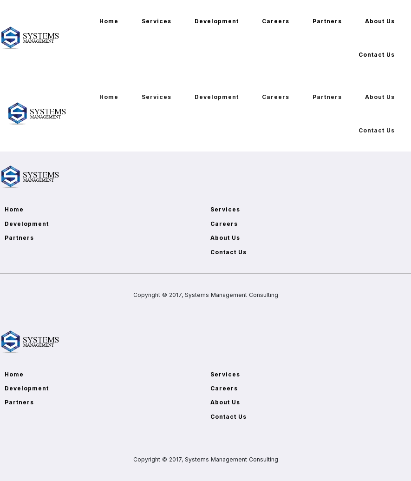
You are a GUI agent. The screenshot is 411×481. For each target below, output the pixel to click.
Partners (327, 21)
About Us (380, 21)
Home (108, 21)
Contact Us (377, 54)
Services (156, 21)
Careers (275, 21)
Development (217, 21)
